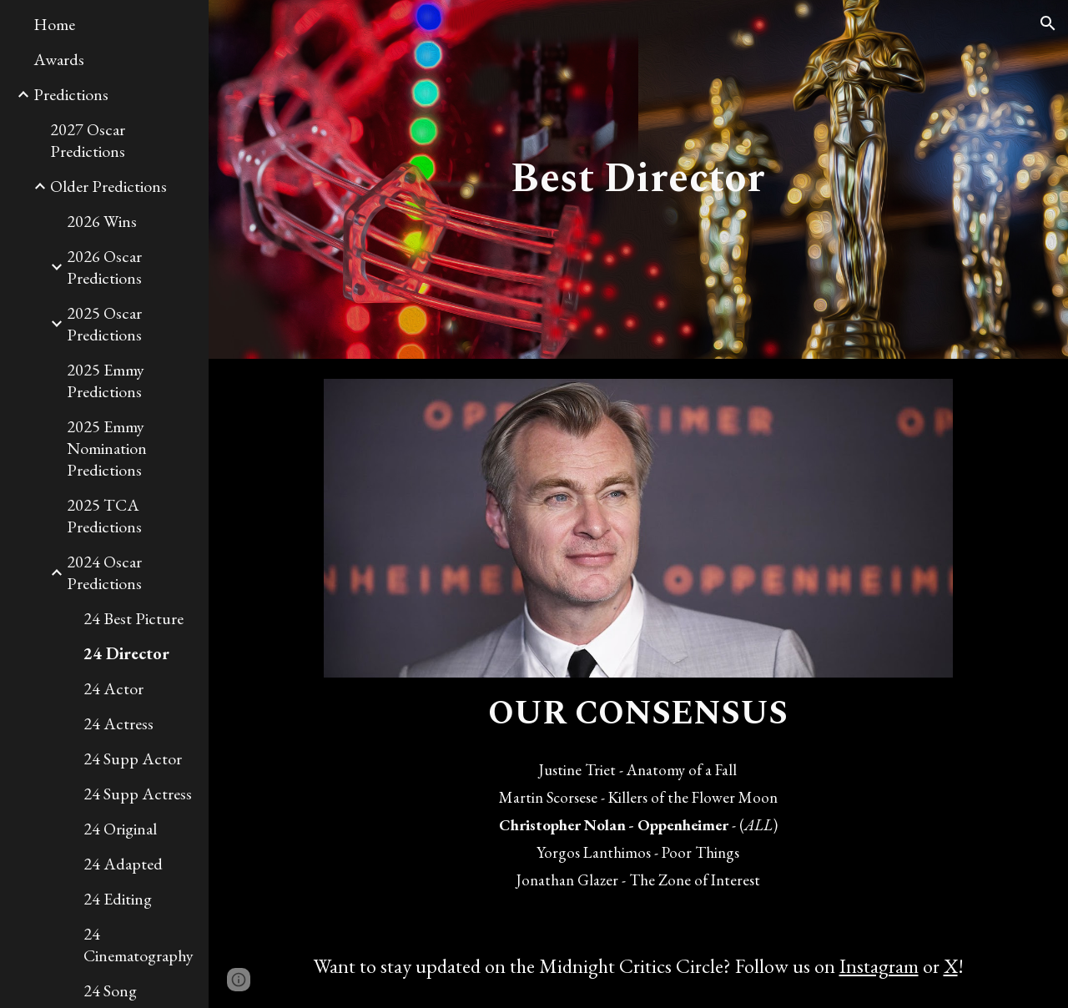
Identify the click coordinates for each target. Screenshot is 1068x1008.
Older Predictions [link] (108, 186)
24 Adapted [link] (123, 863)
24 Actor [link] (113, 688)
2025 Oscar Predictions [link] (104, 323)
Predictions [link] (70, 94)
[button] (1048, 23)
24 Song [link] (110, 990)
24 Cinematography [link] (138, 944)
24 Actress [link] (118, 723)
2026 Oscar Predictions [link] (104, 267)
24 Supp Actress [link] (137, 793)
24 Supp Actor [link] (132, 758)
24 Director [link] (126, 653)
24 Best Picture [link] (133, 618)
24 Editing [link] (117, 899)
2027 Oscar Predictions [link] (87, 140)
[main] (638, 179)
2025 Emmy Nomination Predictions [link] (107, 448)
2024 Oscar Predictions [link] (104, 572)
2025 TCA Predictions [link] (104, 515)
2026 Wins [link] (102, 221)
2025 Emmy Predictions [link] (105, 380)
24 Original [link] (120, 828)
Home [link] (54, 24)
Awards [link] (58, 59)
